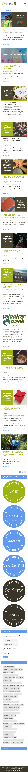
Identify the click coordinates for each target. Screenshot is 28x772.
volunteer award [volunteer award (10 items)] (8, 718)
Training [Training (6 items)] (5, 715)
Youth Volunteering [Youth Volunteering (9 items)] (17, 742)
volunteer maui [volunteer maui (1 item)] (7, 740)
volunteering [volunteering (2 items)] (7, 726)
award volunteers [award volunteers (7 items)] (8, 669)
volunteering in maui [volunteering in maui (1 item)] (9, 731)
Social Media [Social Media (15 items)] (6, 712)
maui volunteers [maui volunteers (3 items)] (7, 693)
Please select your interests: (9, 648)
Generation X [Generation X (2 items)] (20, 677)
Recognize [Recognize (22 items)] (6, 704)
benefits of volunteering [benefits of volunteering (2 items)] (10, 674)
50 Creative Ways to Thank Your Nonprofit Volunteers (13, 368)
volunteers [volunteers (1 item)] (6, 742)
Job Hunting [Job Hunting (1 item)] (20, 685)
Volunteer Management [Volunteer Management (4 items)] (9, 737)
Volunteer (19, 32)
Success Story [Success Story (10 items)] (16, 712)
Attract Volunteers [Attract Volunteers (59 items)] (8, 666)
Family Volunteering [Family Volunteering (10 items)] (9, 677)
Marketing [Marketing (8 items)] (6, 688)
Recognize (19, 70)
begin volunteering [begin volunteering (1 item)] (8, 672)
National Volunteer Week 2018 (14, 329)
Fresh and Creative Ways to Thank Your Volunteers (12, 214)
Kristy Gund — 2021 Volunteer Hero (13, 29)
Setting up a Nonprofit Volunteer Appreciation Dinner (11, 140)
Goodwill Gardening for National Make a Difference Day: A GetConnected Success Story (13, 454)
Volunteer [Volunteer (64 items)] (13, 715)
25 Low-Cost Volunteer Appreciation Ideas (11, 103)
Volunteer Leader (10, 332)
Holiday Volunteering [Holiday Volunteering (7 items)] (9, 685)
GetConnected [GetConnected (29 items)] (7, 680)
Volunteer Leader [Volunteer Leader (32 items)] (8, 734)
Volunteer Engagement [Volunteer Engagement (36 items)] (9, 721)
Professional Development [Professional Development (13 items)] (10, 702)
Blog (16, 70)
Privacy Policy (9, 770)
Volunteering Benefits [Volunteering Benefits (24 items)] (9, 729)
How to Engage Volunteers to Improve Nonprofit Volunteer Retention (14, 178)
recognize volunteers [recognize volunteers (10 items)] (17, 704)
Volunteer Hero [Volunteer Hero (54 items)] (7, 723)
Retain (18, 181)
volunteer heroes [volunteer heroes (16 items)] (19, 723)
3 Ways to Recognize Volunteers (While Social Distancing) (12, 66)
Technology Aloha (18, 768)
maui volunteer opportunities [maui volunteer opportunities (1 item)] (11, 691)
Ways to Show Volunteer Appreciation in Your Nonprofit (12, 286)
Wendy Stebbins (6, 32)
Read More (6, 44)
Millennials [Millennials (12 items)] (17, 693)
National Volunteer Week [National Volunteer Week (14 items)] (10, 696)
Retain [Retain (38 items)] (5, 707)
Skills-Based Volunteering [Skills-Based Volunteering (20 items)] (10, 710)
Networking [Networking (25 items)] (6, 699)
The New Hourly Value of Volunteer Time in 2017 (11, 251)
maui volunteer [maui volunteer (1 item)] (15, 688)
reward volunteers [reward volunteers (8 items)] (14, 707)
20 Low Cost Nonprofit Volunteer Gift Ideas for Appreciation (12, 408)
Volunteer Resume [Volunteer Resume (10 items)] (19, 740)
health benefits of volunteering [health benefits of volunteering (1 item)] (12, 683)
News (16, 32)
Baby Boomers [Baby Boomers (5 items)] (18, 669)
